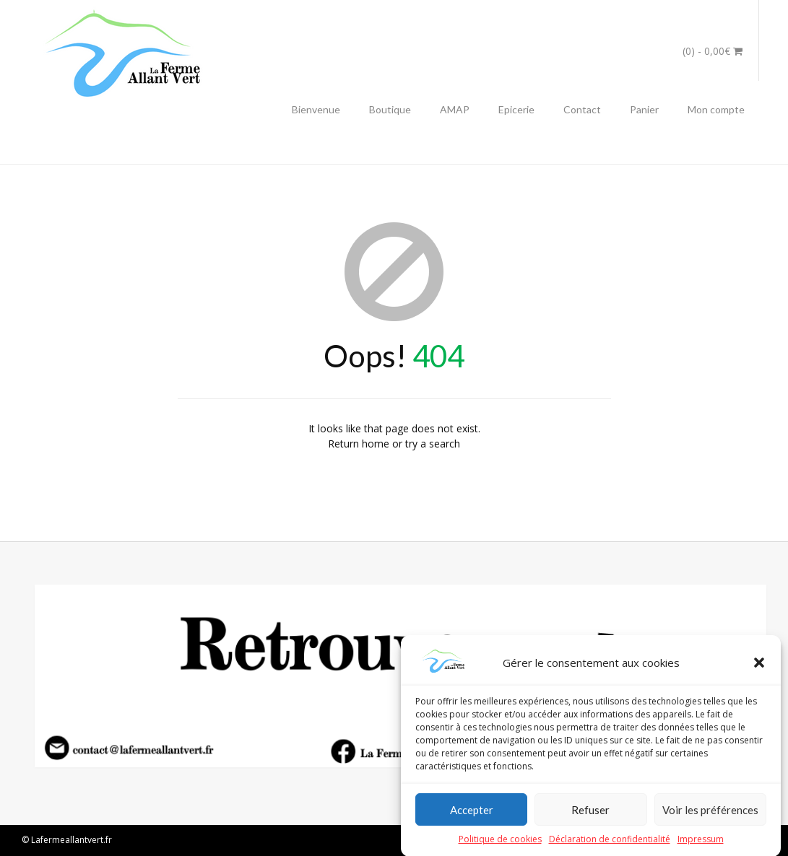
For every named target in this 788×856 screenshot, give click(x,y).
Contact (582, 109)
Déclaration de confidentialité (609, 848)
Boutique (390, 109)
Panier (644, 109)
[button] (759, 672)
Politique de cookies (500, 848)
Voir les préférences (710, 819)
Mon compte (716, 109)
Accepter (471, 819)
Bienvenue (316, 109)
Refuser (590, 819)
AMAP (454, 109)
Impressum (700, 848)
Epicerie (516, 109)
